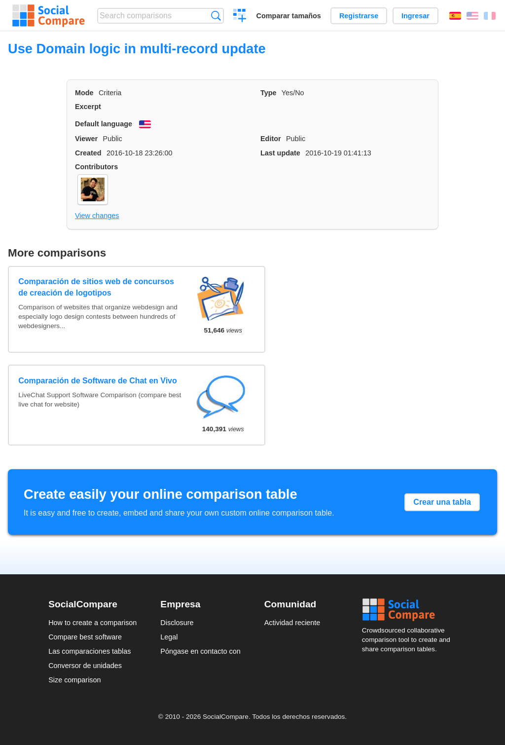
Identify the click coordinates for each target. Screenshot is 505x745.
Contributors (96, 167)
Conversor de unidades (85, 666)
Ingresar (415, 16)
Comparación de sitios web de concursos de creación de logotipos (96, 287)
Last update (280, 153)
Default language (103, 124)
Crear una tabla (441, 502)
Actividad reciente (292, 623)
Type (268, 93)
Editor (270, 139)
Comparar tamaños (288, 16)
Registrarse (358, 16)
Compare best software (85, 637)
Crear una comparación (240, 16)
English (472, 16)
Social (409, 610)
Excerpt (88, 107)
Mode (84, 93)
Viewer (86, 139)
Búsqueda (215, 15)
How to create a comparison (92, 623)
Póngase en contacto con (200, 651)
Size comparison (74, 680)
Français (490, 16)
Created (88, 153)
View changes (97, 216)
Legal (169, 637)
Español (455, 16)
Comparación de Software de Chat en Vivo (97, 380)
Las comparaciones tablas (89, 651)
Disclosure (176, 623)
